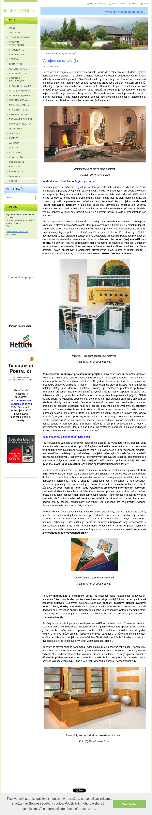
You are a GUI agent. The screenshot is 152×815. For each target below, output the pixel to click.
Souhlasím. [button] (129, 804)
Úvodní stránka (49, 53)
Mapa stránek (118, 3)
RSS (134, 3)
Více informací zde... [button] (81, 808)
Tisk (146, 3)
